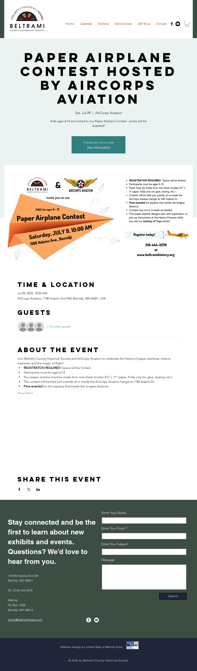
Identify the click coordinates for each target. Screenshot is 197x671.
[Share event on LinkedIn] (38, 489)
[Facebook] (171, 24)
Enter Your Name (114, 512)
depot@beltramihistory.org (25, 620)
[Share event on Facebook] (19, 489)
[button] (187, 24)
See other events (98, 147)
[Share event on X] (29, 489)
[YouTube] (177, 24)
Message (108, 560)
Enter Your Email (113, 528)
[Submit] (173, 596)
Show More (25, 393)
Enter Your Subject (115, 544)
